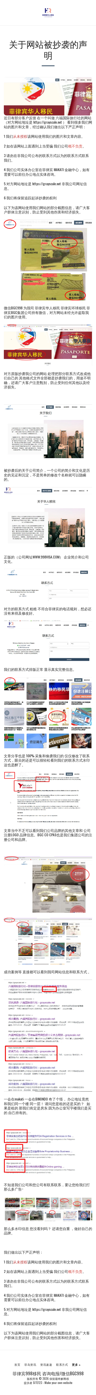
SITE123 (37, 1383)
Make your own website (58, 1383)
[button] (5, 12)
